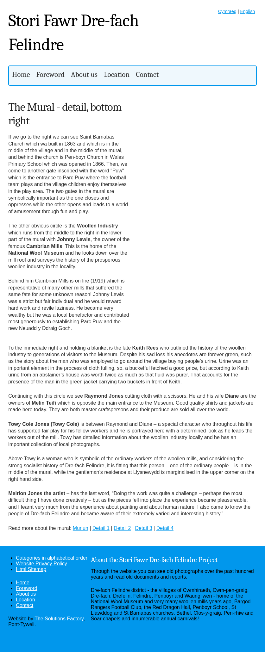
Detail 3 (143, 528)
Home (21, 74)
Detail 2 (122, 528)
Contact (147, 74)
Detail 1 (101, 528)
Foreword (50, 74)
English (247, 11)
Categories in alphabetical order (51, 558)
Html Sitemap (31, 569)
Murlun (80, 528)
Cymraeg (227, 11)
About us (84, 74)
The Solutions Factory (59, 618)
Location (116, 74)
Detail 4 (165, 528)
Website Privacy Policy (41, 563)
